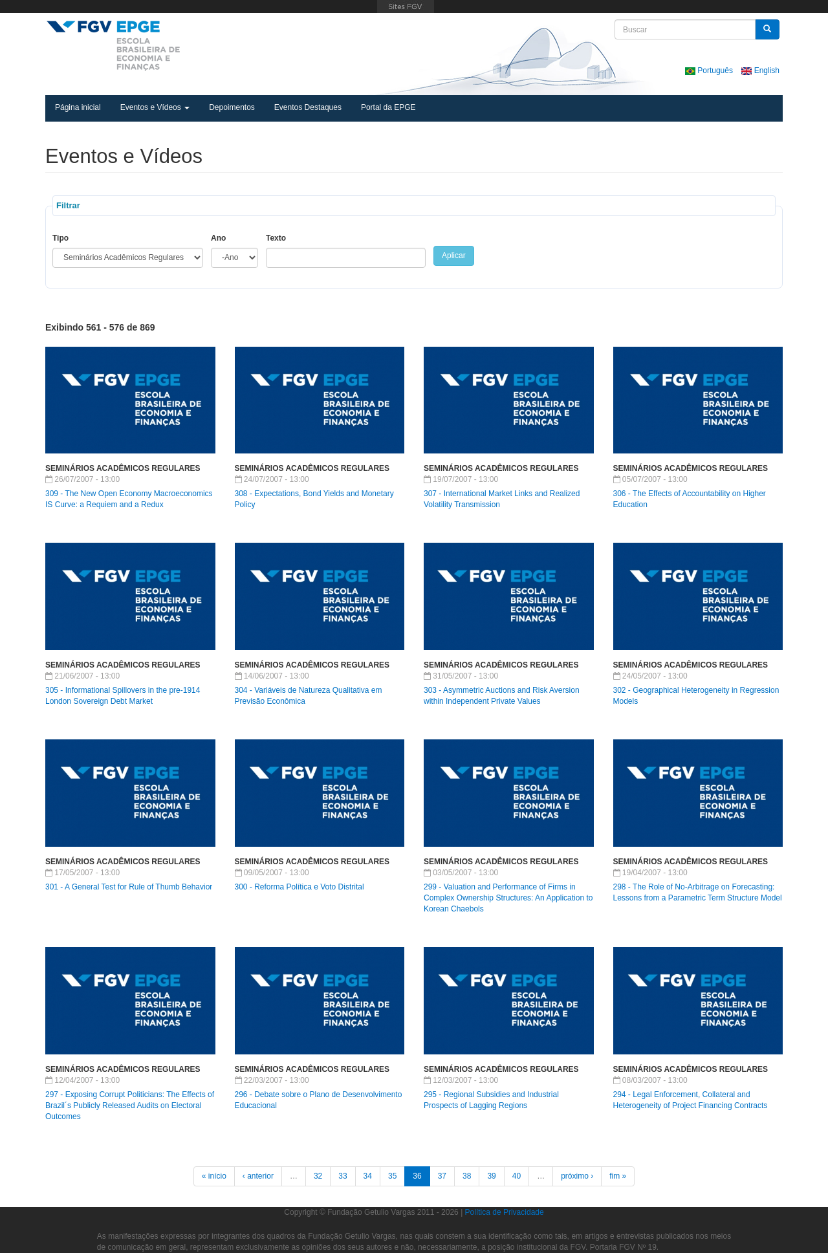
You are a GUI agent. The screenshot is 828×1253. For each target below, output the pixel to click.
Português (710, 70)
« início (214, 1176)
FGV (405, 6)
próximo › (577, 1176)
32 (318, 1176)
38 (467, 1176)
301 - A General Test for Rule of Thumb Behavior (128, 886)
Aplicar (454, 255)
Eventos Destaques (308, 107)
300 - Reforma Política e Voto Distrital (299, 886)
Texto (276, 238)
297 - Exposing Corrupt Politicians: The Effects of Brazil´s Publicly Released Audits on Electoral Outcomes (129, 1105)
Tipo (60, 238)
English (760, 70)
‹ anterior (258, 1176)
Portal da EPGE (388, 107)
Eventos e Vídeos (155, 107)
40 (516, 1176)
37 (442, 1176)
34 (368, 1176)
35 (392, 1176)
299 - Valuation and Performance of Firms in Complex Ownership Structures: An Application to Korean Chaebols (508, 897)
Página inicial (78, 107)
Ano (218, 238)
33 (342, 1176)
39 (491, 1176)
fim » (617, 1176)
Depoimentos (232, 107)
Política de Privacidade (504, 1212)
